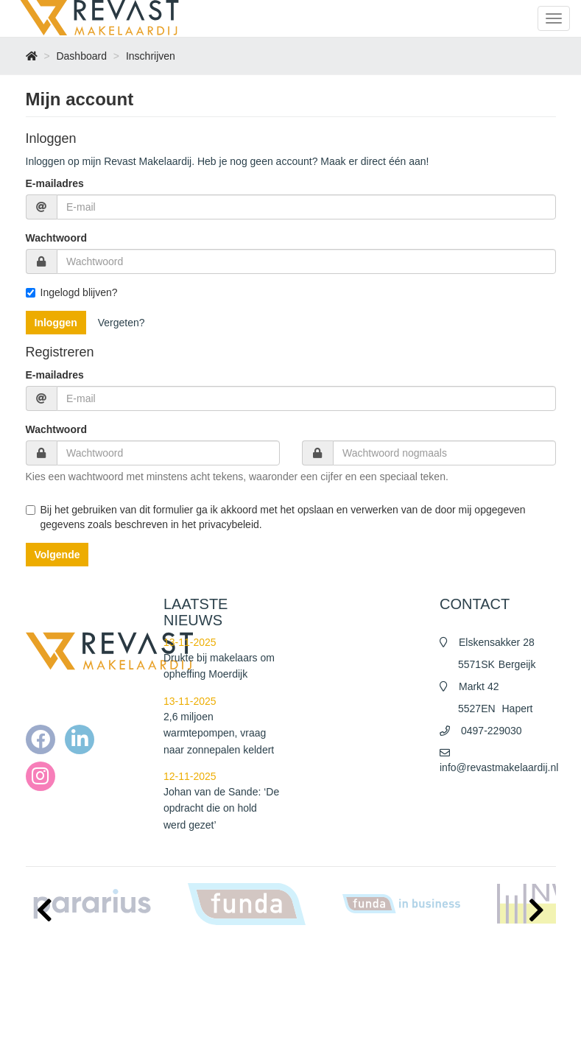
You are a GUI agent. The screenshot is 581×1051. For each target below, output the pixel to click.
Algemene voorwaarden (356, 985)
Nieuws (323, 970)
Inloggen (56, 322)
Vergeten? (121, 322)
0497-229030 (491, 731)
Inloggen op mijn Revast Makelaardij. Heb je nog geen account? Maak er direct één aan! (227, 161)
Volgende (57, 554)
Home (321, 955)
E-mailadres (55, 183)
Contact (324, 1029)
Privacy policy (336, 999)
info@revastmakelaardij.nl (499, 767)
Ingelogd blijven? (72, 292)
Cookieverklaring (342, 1014)
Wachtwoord (56, 238)
